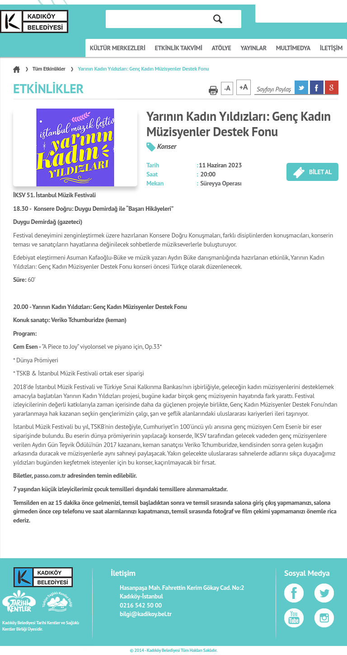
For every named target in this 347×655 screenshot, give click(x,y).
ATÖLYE (221, 48)
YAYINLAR (254, 48)
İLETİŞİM (331, 48)
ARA (217, 19)
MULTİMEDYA (293, 48)
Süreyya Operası (220, 183)
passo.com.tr (50, 475)
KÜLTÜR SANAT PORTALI (34, 21)
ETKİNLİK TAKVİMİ (178, 48)
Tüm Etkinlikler (49, 68)
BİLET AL (312, 172)
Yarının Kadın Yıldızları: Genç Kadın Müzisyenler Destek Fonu (143, 68)
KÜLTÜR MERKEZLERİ (117, 48)
